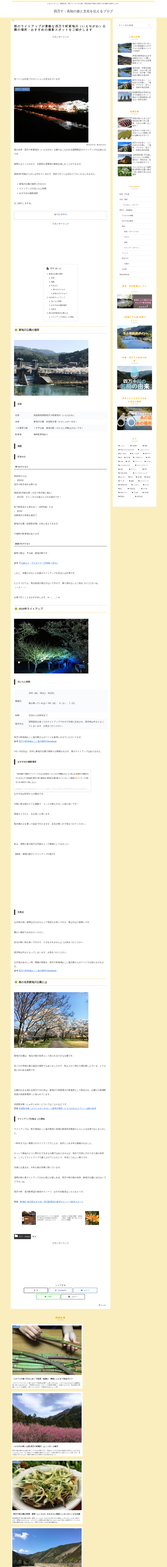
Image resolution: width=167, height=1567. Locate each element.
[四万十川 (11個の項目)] (147, 453)
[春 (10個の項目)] (120, 457)
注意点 (53, 311)
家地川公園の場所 (55, 274)
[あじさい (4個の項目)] (122, 477)
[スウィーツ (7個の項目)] (137, 461)
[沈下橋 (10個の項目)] (127, 457)
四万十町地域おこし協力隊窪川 (33, 973)
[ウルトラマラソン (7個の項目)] (143, 465)
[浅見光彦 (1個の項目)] (143, 496)
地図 (52, 282)
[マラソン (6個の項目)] (134, 469)
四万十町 (36, 781)
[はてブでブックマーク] (60, 1293)
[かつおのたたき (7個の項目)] (125, 465)
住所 (52, 278)
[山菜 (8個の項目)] (120, 461)
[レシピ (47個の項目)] (123, 446)
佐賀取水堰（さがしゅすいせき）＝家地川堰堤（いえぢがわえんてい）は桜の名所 (57, 1111)
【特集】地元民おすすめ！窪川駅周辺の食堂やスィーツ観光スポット (51, 1204)
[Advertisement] (60, 55)
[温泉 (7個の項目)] (122, 469)
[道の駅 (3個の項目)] (139, 477)
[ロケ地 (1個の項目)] (146, 489)
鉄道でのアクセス (60, 295)
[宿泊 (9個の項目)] (148, 457)
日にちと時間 (55, 303)
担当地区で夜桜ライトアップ (27, 777)
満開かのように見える (67, 777)
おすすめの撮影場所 (58, 307)
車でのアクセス (59, 291)
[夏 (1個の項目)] (121, 489)
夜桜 (72, 781)
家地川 (43, 781)
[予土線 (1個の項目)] (136, 492)
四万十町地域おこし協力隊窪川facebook (38, 744)
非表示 (63, 214)
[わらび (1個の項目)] (147, 485)
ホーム (90, 1559)
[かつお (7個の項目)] (148, 461)
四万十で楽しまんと (29, 785)
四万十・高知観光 (22, 1239)
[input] (134, 25)
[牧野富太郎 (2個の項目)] (123, 485)
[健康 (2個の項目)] (132, 481)
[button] (91, 1293)
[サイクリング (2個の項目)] (144, 481)
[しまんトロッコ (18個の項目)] (144, 450)
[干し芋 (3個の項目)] (122, 481)
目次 (51, 268)
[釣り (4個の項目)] (131, 477)
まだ (42, 777)
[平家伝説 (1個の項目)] (133, 489)
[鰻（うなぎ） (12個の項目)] (135, 453)
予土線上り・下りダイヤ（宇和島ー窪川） (39, 566)
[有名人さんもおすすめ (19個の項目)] (126, 450)
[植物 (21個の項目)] (147, 446)
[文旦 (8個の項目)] (128, 461)
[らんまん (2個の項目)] (136, 485)
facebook (52, 973)
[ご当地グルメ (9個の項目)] (138, 457)
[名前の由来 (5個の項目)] (124, 473)
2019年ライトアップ (56, 299)
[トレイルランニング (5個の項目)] (142, 473)
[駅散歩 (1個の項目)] (125, 496)
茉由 (20, 792)
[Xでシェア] (29, 1293)
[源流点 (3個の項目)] (148, 477)
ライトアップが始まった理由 (62, 320)
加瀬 (16, 792)
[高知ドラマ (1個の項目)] (123, 492)
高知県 (29, 781)
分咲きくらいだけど (51, 777)
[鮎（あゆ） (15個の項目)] (123, 453)
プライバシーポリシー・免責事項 (142, 1559)
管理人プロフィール (108, 1559)
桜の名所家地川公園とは (58, 315)
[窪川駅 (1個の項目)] (147, 492)
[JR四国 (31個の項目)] (135, 446)
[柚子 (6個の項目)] (147, 469)
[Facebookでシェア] (45, 1293)
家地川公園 (51, 781)
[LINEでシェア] (76, 1293)
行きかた (54, 286)
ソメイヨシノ (65, 781)
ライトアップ (80, 781)
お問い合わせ (122, 1559)
